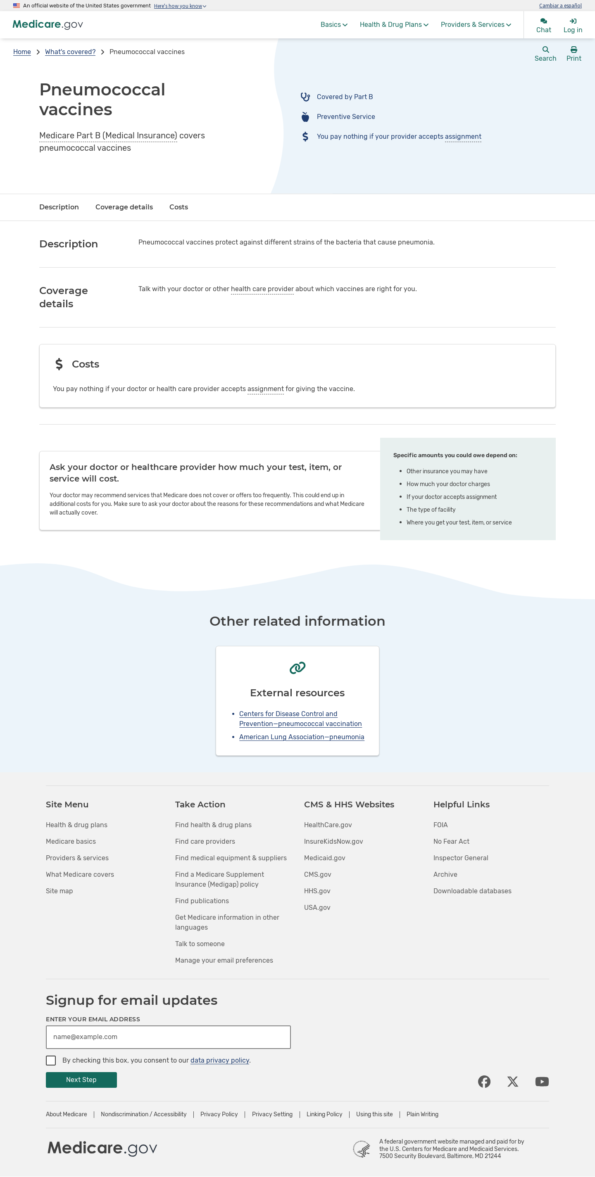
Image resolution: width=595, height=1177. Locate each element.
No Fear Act (451, 841)
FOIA (440, 825)
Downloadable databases (472, 891)
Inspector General (460, 858)
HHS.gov (317, 891)
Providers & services (77, 858)
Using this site (374, 1115)
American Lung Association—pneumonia (301, 737)
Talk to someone (200, 944)
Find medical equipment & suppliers (231, 858)
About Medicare (66, 1115)
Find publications (202, 901)
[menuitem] (334, 24)
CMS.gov (317, 874)
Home (22, 52)
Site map (59, 891)
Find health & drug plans (213, 825)
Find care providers (205, 841)
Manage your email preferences (224, 960)
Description (59, 207)
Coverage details (124, 207)
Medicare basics (71, 841)
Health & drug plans (76, 825)
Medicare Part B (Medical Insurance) (108, 135)
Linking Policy (325, 1115)
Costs (178, 207)
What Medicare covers (80, 874)
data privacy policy (219, 1060)
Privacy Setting (272, 1114)
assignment (463, 136)
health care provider (262, 289)
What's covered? (70, 52)
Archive (445, 874)
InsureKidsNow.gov (333, 841)
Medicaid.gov (324, 858)
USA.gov (317, 907)
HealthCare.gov (328, 825)
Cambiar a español (560, 5)
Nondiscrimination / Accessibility (144, 1115)
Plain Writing (422, 1115)
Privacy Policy (219, 1115)
